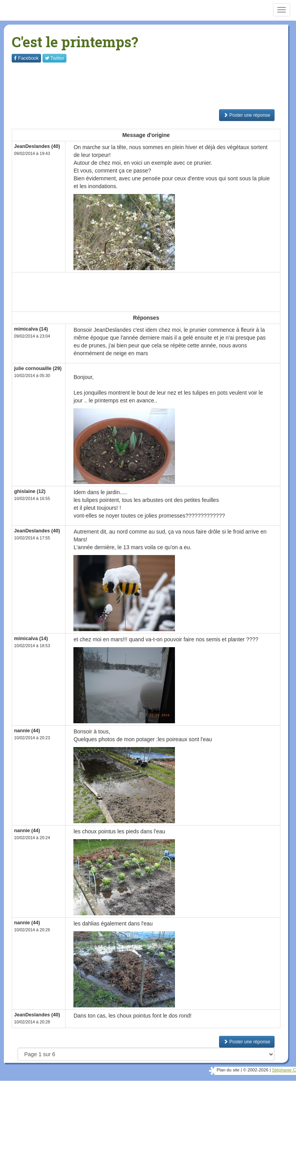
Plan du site (228, 1070)
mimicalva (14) (31, 329)
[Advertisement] (154, 85)
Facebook (26, 58)
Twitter (54, 58)
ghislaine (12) (29, 491)
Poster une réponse (246, 115)
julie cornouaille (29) (38, 368)
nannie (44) (27, 730)
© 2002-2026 (255, 1070)
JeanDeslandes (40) (37, 146)
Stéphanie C (284, 1070)
